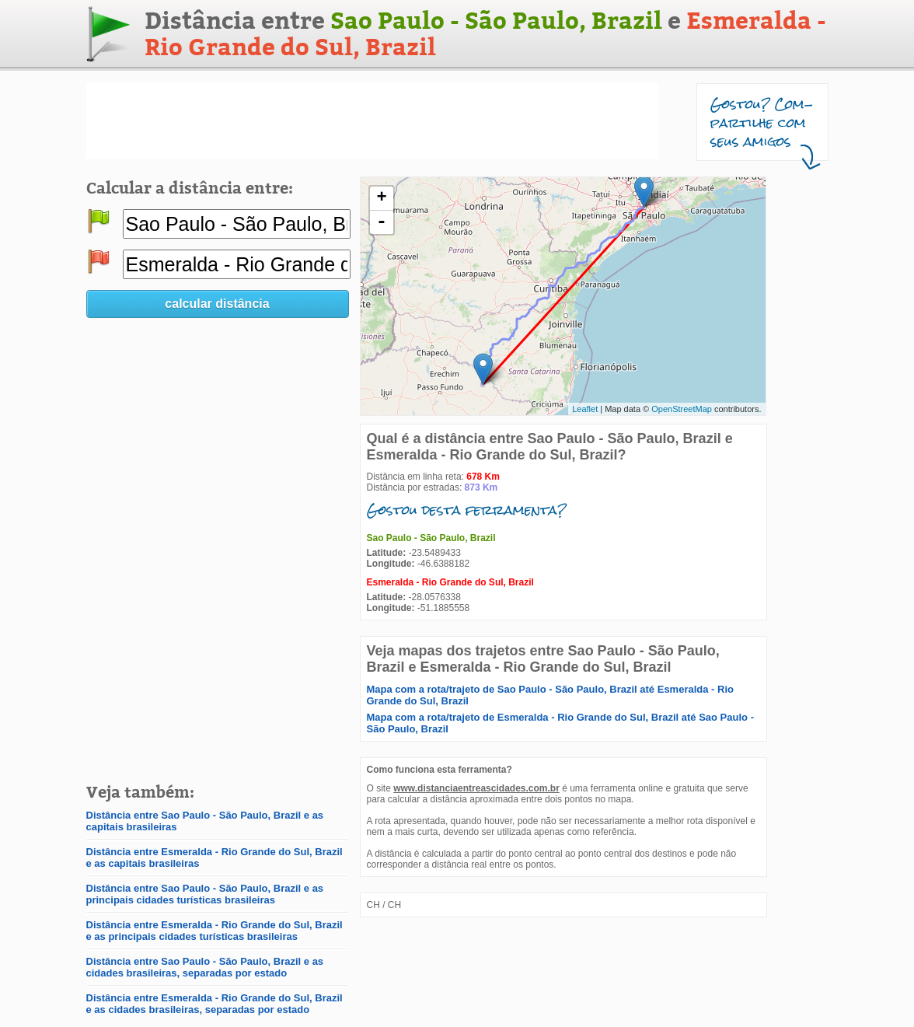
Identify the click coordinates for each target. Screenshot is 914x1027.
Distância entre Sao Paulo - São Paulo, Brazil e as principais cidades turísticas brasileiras (205, 894)
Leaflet (585, 409)
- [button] (381, 222)
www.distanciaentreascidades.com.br (476, 788)
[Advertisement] (372, 121)
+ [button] (381, 198)
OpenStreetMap (681, 409)
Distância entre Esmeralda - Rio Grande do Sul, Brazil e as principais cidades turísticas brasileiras (214, 930)
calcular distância (217, 303)
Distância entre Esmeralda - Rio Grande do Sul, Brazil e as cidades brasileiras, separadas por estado (214, 1003)
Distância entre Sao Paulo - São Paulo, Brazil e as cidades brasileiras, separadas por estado (205, 967)
